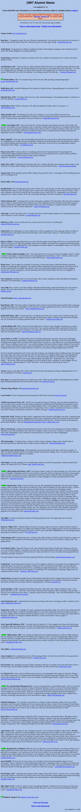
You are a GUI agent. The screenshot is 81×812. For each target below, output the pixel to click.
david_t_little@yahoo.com (50, 422)
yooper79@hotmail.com (41, 206)
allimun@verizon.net (17, 478)
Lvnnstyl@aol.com (20, 99)
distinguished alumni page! (32, 422)
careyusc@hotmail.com (25, 157)
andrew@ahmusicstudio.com (31, 332)
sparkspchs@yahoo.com (14, 642)
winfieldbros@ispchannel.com (65, 767)
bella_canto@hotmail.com (22, 298)
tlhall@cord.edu (6, 291)
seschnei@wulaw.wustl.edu (19, 594)
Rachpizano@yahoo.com (55, 319)
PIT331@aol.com (31, 532)
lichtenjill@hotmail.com (57, 443)
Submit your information (51, 26)
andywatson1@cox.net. (50, 742)
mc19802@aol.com (26, 145)
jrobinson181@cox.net (64, 628)
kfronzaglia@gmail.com (55, 257)
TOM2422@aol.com (7, 520)
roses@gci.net (56, 582)
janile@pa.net (27, 373)
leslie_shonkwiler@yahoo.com (11, 603)
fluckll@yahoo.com (7, 235)
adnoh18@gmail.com (21, 182)
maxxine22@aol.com (8, 90)
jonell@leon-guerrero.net (57, 409)
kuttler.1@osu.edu (60, 395)
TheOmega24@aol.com (60, 724)
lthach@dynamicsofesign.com (10, 679)
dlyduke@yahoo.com (8, 779)
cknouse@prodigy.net (8, 434)
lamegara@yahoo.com (31, 511)
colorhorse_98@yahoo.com (29, 571)
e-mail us (74, 10)
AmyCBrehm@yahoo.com (32, 132)
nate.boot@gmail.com (8, 108)
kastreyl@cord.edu (65, 666)
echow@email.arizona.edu (67, 166)
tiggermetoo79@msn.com (30, 388)
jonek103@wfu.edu (48, 381)
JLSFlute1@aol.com (39, 658)
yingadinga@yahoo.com (14, 790)
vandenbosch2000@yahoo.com (11, 455)
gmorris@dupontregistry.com (65, 557)
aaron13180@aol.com (8, 364)
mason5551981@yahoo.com (10, 224)
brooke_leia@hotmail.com (9, 81)
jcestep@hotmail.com (33, 215)
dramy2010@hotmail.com (55, 695)
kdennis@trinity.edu (70, 194)
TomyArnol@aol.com (19, 33)
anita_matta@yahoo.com (36, 464)
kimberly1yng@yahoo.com (29, 797)
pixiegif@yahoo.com (21, 247)
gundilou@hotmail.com (29, 280)
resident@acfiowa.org (8, 758)
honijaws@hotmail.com (68, 72)
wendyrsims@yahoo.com (9, 617)
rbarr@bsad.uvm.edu (65, 42)
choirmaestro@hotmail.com (10, 272)
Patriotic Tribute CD (41, 16)
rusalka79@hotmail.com (18, 649)
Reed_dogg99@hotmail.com (35, 309)
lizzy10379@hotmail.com (9, 709)
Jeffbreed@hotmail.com (51, 118)
